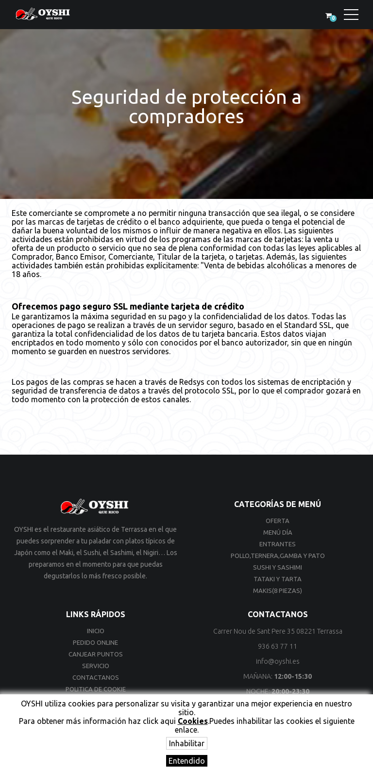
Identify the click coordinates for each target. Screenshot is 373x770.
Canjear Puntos (95, 654)
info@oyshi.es (278, 661)
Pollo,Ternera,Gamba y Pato (278, 555)
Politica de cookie (96, 689)
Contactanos (95, 677)
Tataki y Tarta (278, 578)
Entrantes (277, 544)
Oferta (277, 520)
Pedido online (95, 642)
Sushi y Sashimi (277, 567)
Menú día (277, 532)
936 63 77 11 (277, 646)
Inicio (95, 630)
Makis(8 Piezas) (277, 590)
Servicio (95, 665)
